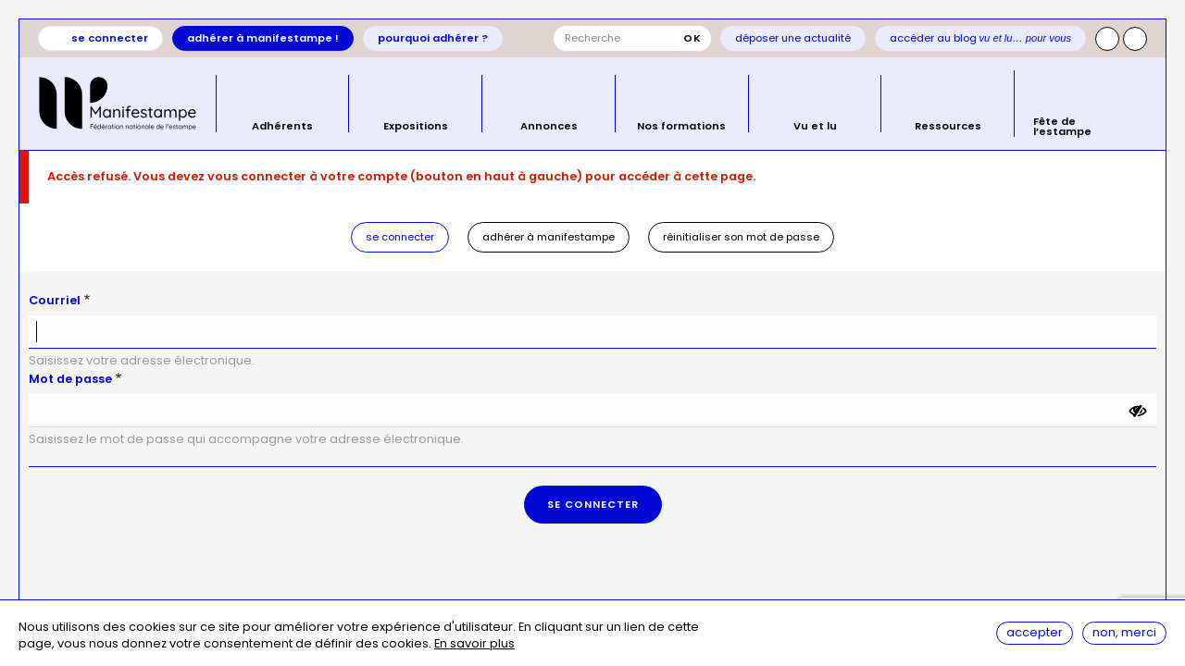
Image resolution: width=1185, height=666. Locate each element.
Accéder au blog (981, 38)
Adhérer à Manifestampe (548, 236)
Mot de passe (70, 379)
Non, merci (1124, 632)
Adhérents (282, 124)
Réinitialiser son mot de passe (741, 236)
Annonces (549, 124)
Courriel (55, 300)
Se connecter (109, 38)
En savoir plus (474, 644)
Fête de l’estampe (1062, 125)
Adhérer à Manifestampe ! (263, 38)
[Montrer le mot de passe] (1138, 410)
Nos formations (681, 124)
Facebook (1135, 39)
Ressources (948, 124)
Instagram (1107, 39)
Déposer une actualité (793, 38)
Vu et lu (815, 124)
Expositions (415, 124)
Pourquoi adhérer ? (433, 38)
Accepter (1034, 632)
